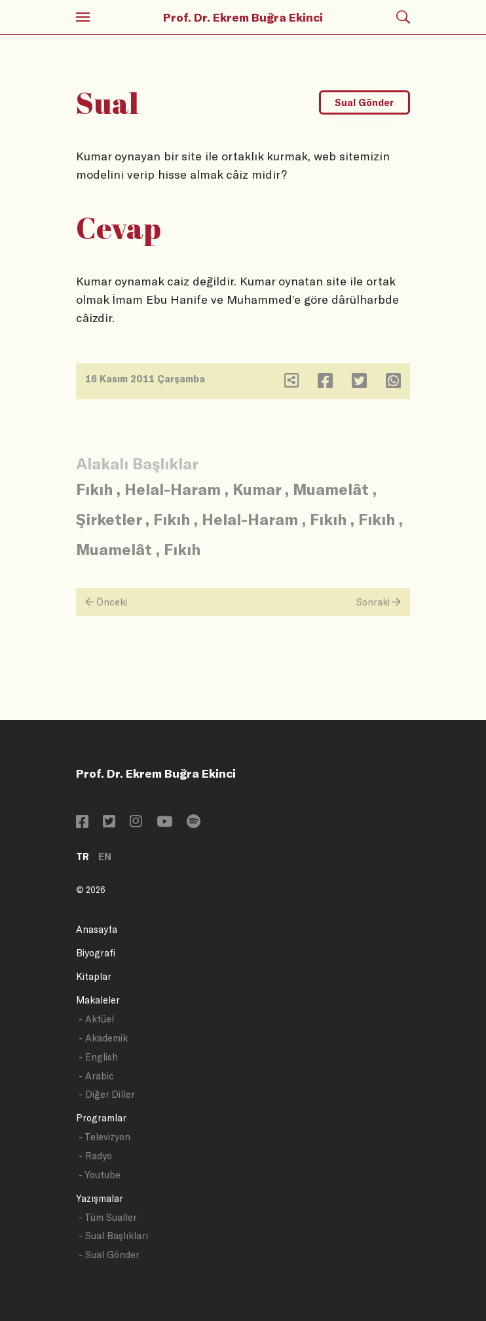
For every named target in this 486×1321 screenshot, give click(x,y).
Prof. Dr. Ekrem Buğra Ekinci (243, 17)
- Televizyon (104, 1136)
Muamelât (331, 488)
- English (98, 1056)
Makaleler (98, 999)
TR (82, 856)
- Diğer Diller (107, 1094)
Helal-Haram (172, 488)
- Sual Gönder (109, 1254)
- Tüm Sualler (108, 1217)
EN (104, 856)
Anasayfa (96, 929)
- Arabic (96, 1075)
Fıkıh (94, 488)
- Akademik (103, 1037)
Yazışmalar (99, 1198)
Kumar (257, 488)
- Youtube (100, 1174)
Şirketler (108, 518)
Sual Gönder (364, 102)
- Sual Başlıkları (113, 1235)
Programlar (101, 1117)
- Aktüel (96, 1018)
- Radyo (95, 1155)
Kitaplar (93, 976)
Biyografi (95, 952)
